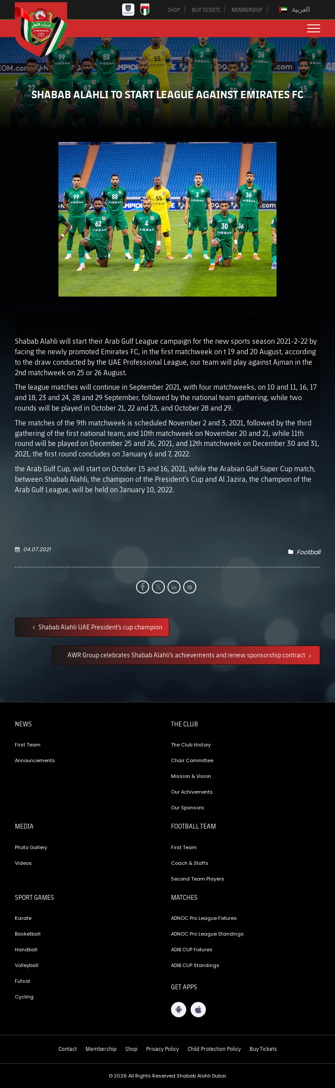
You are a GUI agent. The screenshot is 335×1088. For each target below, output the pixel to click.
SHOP (174, 10)
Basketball (28, 933)
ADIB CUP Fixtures (191, 949)
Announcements (35, 760)
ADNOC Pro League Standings (207, 933)
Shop (131, 1048)
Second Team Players (197, 878)
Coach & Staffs (190, 863)
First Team (28, 744)
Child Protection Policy (214, 1048)
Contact (67, 1048)
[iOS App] (198, 1009)
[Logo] (47, 30)
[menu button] (313, 28)
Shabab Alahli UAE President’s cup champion (99, 627)
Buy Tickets (263, 1048)
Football (308, 552)
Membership (100, 1048)
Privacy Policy (162, 1048)
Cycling (24, 996)
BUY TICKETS (206, 10)
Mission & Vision (191, 776)
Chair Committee (192, 760)
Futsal (22, 980)
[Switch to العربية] (295, 9)
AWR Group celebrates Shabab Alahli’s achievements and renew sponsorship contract (187, 655)
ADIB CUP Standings (195, 965)
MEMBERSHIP (247, 10)
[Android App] (178, 1009)
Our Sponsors (187, 807)
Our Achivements (192, 791)
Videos (23, 863)
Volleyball (26, 965)
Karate (23, 918)
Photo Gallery (31, 847)
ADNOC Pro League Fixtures (204, 918)
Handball (26, 949)
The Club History (191, 744)
